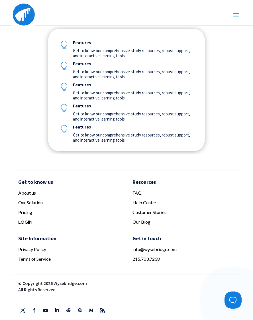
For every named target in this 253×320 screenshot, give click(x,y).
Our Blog (141, 222)
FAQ (137, 192)
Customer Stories (149, 212)
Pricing (25, 212)
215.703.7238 (146, 259)
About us (27, 192)
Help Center (144, 202)
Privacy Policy (32, 249)
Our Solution (30, 202)
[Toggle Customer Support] (233, 300)
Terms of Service (34, 259)
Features (82, 42)
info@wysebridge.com (154, 249)
